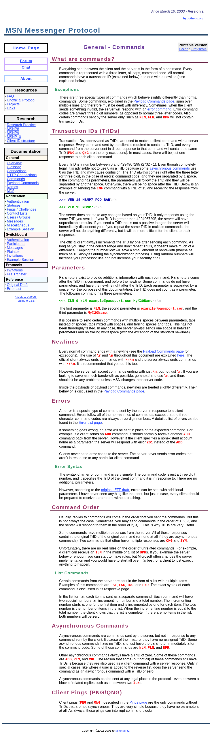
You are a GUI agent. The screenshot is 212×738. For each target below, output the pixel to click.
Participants (16, 244)
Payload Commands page (154, 101)
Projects (13, 104)
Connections (16, 171)
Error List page (90, 422)
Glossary (14, 167)
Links (11, 108)
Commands (16, 179)
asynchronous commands (170, 168)
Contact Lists (17, 213)
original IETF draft (115, 490)
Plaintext (13, 252)
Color (183, 49)
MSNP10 (14, 137)
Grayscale (198, 49)
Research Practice (21, 125)
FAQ (10, 96)
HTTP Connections (22, 175)
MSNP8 (13, 129)
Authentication (18, 201)
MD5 (10, 191)
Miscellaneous (18, 225)
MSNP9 (13, 133)
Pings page (138, 702)
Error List (14, 289)
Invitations (15, 256)
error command (159, 109)
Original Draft (17, 285)
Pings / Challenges (21, 209)
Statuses (14, 205)
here (180, 355)
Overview (14, 163)
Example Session (20, 229)
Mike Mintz (122, 730)
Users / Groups (19, 217)
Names (12, 187)
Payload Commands (23, 183)
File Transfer (16, 274)
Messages (15, 221)
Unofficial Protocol (21, 100)
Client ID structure (21, 141)
